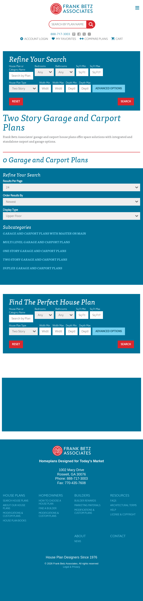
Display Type (10, 210)
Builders (82, 495)
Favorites (66, 39)
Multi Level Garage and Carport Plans (36, 242)
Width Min (44, 82)
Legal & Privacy (71, 566)
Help (113, 510)
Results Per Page (12, 181)
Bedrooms (40, 66)
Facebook (79, 34)
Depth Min (71, 82)
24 (7, 187)
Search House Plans (15, 500)
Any (40, 72)
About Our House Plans (14, 507)
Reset (16, 101)
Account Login (36, 39)
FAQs (113, 500)
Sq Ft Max (95, 66)
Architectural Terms (123, 505)
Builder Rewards (85, 500)
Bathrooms (61, 66)
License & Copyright (123, 514)
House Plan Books (14, 520)
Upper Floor (14, 216)
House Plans (14, 495)
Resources (119, 495)
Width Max (58, 82)
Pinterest (73, 34)
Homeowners (51, 495)
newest (11, 202)
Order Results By (13, 195)
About (80, 536)
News (77, 541)
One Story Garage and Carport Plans (34, 251)
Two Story (18, 88)
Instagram (89, 34)
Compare (96, 39)
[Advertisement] (71, 404)
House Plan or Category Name (17, 68)
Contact (118, 536)
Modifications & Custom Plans (13, 515)
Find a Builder (48, 508)
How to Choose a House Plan (50, 502)
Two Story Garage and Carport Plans (35, 259)
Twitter (84, 34)
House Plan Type (17, 82)
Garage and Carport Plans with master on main (44, 233)
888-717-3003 (60, 34)
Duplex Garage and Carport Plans (32, 268)
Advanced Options (108, 88)
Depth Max (84, 82)
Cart (119, 39)
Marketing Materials (87, 505)
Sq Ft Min (81, 66)
